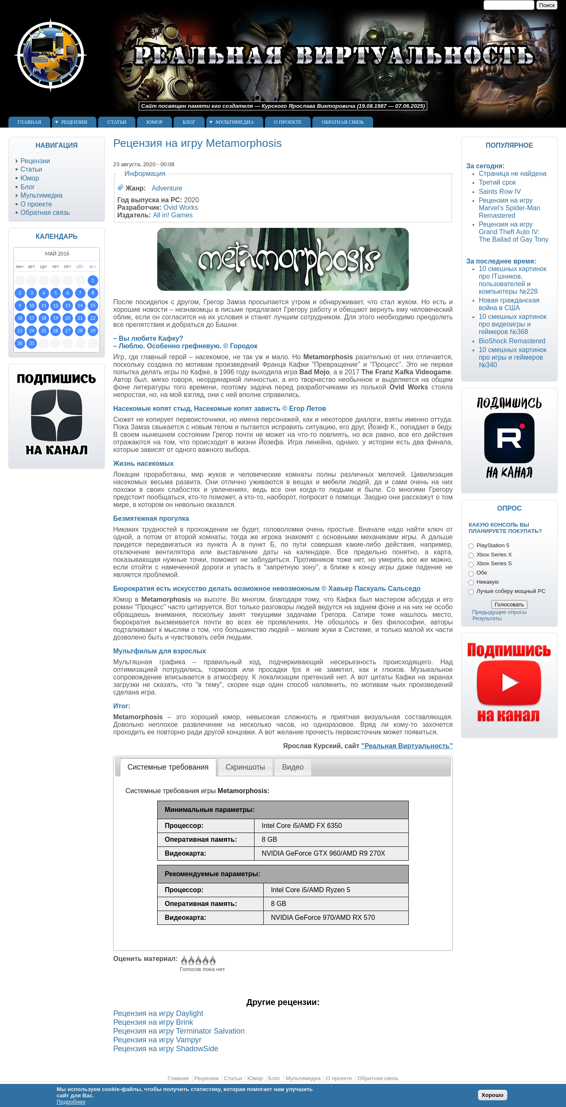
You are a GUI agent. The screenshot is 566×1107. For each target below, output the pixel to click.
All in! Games (173, 215)
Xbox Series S (494, 563)
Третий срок (497, 182)
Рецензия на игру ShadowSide (165, 1048)
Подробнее (71, 1102)
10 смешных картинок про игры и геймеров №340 (513, 357)
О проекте (288, 122)
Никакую (488, 582)
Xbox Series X (494, 554)
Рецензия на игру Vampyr (157, 1040)
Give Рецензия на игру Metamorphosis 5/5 (211, 960)
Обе (482, 572)
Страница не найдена (513, 173)
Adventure (167, 188)
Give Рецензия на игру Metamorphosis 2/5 (190, 960)
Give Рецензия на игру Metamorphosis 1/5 (183, 960)
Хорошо (493, 1095)
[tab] (168, 767)
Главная (29, 122)
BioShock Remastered (512, 341)
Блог (189, 122)
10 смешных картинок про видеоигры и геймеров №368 (513, 324)
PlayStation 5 (493, 545)
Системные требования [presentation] (167, 767)
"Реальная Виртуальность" (407, 745)
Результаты (487, 618)
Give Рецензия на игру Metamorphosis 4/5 (204, 960)
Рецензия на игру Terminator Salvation (179, 1031)
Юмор (154, 122)
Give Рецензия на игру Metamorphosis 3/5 (197, 960)
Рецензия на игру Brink (153, 1022)
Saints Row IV (500, 191)
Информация (145, 173)
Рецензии (74, 122)
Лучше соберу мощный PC (511, 591)
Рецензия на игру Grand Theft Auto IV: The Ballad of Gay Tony (513, 232)
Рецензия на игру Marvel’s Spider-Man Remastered (509, 208)
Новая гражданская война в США (509, 304)
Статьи (116, 122)
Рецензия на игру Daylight (158, 1013)
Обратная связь (342, 122)
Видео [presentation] (293, 767)
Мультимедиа (234, 122)
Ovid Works (181, 207)
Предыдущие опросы (499, 612)
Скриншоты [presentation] (245, 767)
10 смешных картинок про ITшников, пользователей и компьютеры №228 (513, 280)
